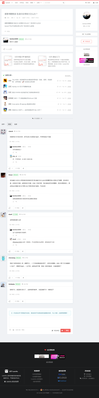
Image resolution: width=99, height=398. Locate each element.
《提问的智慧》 (36, 381)
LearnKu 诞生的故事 (12, 381)
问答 (7, 17)
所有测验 (87, 376)
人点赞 (7, 49)
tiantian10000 (14, 39)
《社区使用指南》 (36, 374)
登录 (87, 2)
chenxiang (12, 258)
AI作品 (22, 2)
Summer (40, 393)
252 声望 (17, 131)
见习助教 (15, 214)
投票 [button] (15, 124)
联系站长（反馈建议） (87, 378)
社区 (16, 2)
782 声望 (22, 214)
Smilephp (12, 284)
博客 (10, 80)
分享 (10, 86)
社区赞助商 (49, 350)
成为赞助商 (87, 64)
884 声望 (23, 175)
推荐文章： (8, 75)
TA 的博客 (86, 34)
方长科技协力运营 (57, 393)
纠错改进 (86, 41)
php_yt (15, 156)
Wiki (27, 2)
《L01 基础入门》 (54, 57)
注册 (95, 2)
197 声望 (28, 39)
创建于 (26, 17)
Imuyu (10, 175)
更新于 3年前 (35, 17)
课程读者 (21, 39)
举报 (18, 168)
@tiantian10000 (17, 242)
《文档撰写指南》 (36, 376)
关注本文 (56, 330)
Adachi (11, 131)
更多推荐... (68, 76)
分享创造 (11, 98)
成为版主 (87, 374)
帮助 (23, 330)
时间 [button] (9, 124)
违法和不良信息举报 (67, 390)
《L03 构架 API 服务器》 (22, 57)
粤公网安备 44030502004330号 (50, 390)
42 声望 (25, 257)
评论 (17, 141)
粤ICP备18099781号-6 (32, 390)
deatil (10, 214)
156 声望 (25, 284)
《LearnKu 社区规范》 (36, 379)
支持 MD (18, 330)
